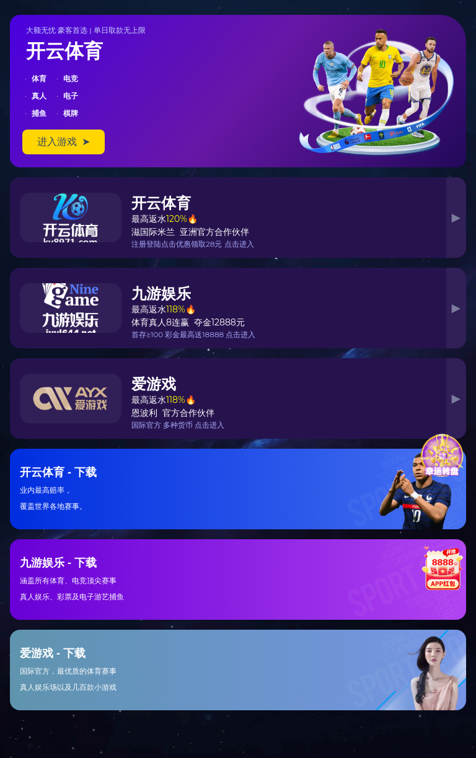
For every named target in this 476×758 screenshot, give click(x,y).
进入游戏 (63, 142)
